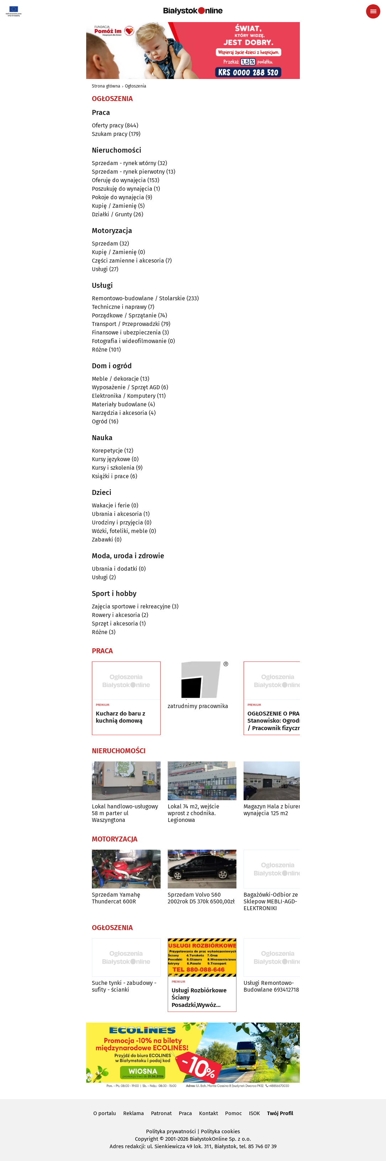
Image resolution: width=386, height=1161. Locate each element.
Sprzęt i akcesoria (115, 623)
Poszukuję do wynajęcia (122, 188)
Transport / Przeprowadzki (126, 324)
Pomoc (233, 1113)
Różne (100, 349)
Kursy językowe (111, 459)
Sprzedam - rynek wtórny (124, 163)
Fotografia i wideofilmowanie (129, 341)
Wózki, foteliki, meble (120, 531)
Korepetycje (107, 450)
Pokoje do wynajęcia (118, 197)
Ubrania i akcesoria (117, 514)
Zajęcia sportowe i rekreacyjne (131, 606)
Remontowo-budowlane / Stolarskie (138, 298)
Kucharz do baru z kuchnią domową (120, 717)
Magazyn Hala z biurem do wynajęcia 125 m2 (278, 810)
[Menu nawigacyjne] (373, 11)
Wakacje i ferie (111, 505)
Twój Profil (280, 1113)
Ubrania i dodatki (114, 568)
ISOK (254, 1113)
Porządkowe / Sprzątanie (124, 315)
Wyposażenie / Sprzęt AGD (126, 387)
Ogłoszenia (135, 86)
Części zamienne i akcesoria (128, 260)
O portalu (104, 1113)
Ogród (100, 421)
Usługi (100, 269)
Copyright (146, 1139)
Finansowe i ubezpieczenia (126, 332)
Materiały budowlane (119, 404)
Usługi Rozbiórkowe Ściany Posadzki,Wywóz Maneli (199, 998)
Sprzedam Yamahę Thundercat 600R (116, 898)
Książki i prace (110, 476)
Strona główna (106, 86)
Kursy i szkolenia (113, 467)
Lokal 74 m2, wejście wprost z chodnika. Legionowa (193, 813)
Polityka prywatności (171, 1131)
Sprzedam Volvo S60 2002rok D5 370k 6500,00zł (201, 898)
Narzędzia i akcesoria (119, 413)
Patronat (161, 1113)
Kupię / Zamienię (114, 205)
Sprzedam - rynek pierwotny (128, 171)
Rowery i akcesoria (116, 615)
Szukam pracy (109, 134)
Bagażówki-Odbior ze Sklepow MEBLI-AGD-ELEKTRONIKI (271, 901)
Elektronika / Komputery (124, 395)
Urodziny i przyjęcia (117, 522)
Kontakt (208, 1113)
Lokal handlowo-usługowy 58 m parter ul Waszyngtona (125, 813)
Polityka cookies (220, 1131)
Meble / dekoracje (115, 378)
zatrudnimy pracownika (198, 706)
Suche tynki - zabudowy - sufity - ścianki (124, 986)
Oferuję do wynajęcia (119, 180)
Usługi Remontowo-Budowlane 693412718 (271, 986)
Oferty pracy (108, 125)
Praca (185, 1113)
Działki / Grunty (112, 214)
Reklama (133, 1113)
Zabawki (102, 539)
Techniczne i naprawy (119, 307)
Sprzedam (105, 243)
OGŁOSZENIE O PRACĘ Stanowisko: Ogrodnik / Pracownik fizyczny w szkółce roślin (277, 721)
